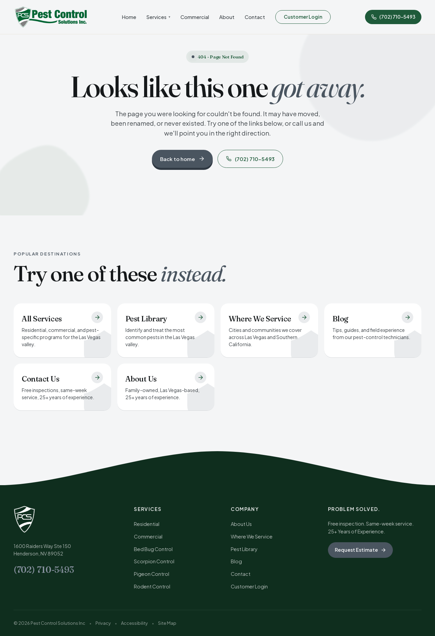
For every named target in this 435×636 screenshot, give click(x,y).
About (226, 17)
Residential (146, 524)
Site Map (167, 623)
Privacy (103, 623)
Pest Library (244, 549)
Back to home (182, 159)
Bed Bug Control (153, 549)
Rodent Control (152, 586)
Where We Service (252, 536)
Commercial (194, 17)
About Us (241, 524)
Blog (236, 561)
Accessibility (134, 623)
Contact (255, 17)
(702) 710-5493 (250, 159)
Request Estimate (360, 550)
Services (158, 17)
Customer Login (303, 17)
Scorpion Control (154, 561)
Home (129, 17)
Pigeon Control (151, 574)
